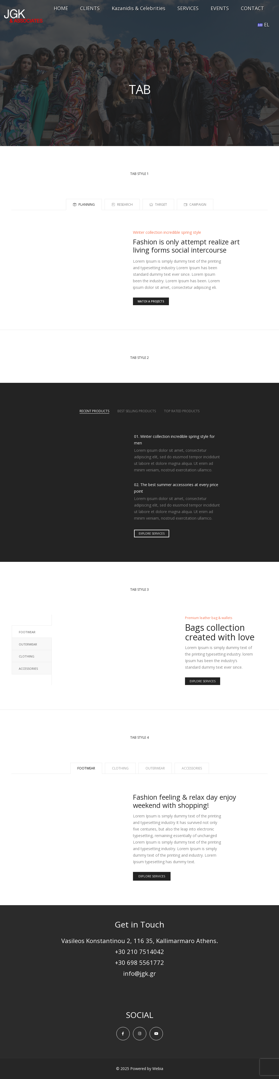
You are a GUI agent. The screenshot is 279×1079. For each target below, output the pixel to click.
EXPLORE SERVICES (152, 533)
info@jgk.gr (139, 973)
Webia (157, 1068)
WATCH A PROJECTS (151, 301)
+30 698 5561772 (139, 962)
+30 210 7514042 (139, 951)
